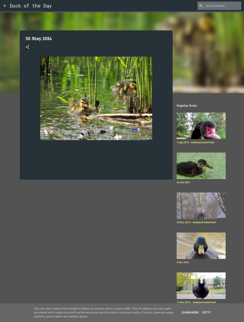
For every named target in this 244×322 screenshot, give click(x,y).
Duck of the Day (31, 6)
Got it (206, 312)
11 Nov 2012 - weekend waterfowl (196, 302)
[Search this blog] (222, 6)
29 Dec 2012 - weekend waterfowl (196, 222)
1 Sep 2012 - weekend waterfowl (195, 142)
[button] (27, 47)
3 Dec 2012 (183, 262)
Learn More (190, 312)
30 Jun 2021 (183, 182)
